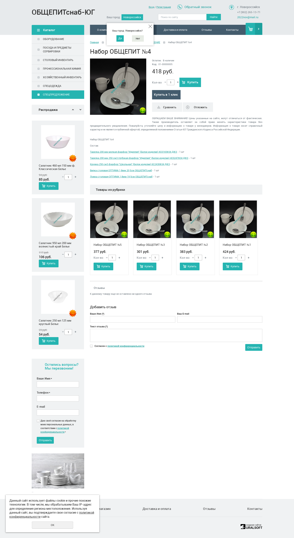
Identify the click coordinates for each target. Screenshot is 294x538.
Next (80, 110)
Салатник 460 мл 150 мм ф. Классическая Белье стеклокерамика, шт (57, 167)
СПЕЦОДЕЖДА (52, 86)
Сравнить (169, 107)
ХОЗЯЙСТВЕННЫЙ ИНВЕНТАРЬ (62, 77)
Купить (51, 186)
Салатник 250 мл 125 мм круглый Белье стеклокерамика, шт (55, 322)
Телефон (43, 392)
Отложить (200, 107)
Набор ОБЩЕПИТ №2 (194, 244)
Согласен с (119, 346)
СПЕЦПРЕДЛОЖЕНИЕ (56, 94)
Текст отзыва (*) (99, 326)
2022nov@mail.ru (247, 17)
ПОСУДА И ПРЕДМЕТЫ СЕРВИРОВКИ (57, 49)
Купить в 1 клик (166, 94)
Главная (94, 42)
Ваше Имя (44, 378)
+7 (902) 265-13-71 (248, 12)
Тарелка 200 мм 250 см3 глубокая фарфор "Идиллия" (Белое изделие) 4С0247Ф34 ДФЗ (139, 158)
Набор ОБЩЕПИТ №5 (108, 244)
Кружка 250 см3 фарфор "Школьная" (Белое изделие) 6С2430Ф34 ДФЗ (130, 164)
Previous (73, 110)
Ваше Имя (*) (97, 314)
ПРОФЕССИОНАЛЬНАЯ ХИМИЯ (62, 68)
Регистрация (163, 7)
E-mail (41, 406)
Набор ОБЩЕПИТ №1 (237, 244)
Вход (151, 7)
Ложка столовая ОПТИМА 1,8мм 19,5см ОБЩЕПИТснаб (121, 176)
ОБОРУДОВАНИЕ (53, 39)
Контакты (232, 30)
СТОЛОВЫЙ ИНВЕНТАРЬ (58, 60)
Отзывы (207, 30)
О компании (104, 30)
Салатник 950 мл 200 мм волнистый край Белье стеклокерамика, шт (55, 244)
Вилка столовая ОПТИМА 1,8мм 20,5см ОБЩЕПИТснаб (121, 170)
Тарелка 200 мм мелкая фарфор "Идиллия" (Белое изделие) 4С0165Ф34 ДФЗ (133, 151)
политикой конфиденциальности (125, 346)
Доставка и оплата (175, 30)
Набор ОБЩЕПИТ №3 (151, 244)
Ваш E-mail (183, 314)
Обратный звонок (198, 7)
